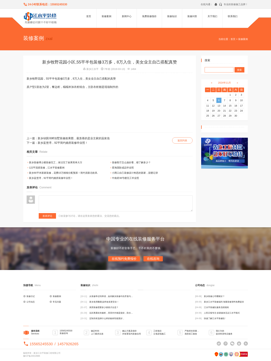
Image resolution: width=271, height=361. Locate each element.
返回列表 (182, 140)
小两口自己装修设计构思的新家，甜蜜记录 (135, 172)
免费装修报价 (149, 16)
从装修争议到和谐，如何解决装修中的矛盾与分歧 (112, 296)
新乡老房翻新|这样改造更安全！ (104, 302)
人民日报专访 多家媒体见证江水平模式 (222, 313)
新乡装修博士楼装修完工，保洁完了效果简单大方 (55, 162)
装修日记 (30, 296)
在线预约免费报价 (124, 259)
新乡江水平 (92, 69)
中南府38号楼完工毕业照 (125, 178)
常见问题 (57, 302)
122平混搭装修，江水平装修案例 (46, 167)
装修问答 (192, 16)
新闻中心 (127, 16)
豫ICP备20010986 (31, 356)
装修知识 (172, 16)
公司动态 (30, 302)
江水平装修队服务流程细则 (216, 307)
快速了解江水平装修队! (214, 318)
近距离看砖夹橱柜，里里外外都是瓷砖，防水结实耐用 (114, 313)
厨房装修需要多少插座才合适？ (103, 307)
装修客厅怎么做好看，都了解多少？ (131, 162)
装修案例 (106, 16)
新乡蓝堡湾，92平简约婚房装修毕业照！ (63, 142)
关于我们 (212, 16)
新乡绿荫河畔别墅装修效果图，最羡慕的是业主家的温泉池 (74, 138)
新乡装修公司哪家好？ (214, 296)
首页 (88, 16)
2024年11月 (224, 82)
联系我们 (232, 16)
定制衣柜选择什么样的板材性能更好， (107, 318)
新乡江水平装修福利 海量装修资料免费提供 (224, 302)
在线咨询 (153, 259)
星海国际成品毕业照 (123, 167)
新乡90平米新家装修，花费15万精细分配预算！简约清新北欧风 (63, 172)
